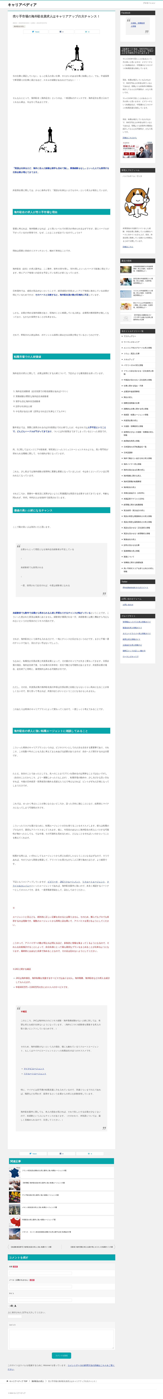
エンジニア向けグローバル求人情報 (138, 348)
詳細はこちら (128, 247)
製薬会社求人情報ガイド (132, 628)
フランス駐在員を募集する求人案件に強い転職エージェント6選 (44, 1170)
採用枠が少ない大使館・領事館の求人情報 (139, 433)
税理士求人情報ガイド (131, 639)
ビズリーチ (53, 882)
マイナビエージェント (34, 1069)
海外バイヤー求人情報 (132, 464)
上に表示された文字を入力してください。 (27, 1312)
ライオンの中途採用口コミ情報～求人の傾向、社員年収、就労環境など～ (143, 293)
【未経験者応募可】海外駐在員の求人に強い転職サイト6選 (30, 1247)
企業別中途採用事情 (132, 392)
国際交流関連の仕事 (132, 403)
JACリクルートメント (70, 882)
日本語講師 (128, 453)
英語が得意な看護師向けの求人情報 (138, 516)
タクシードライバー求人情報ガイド (137, 634)
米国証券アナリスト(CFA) (134, 499)
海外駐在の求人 (19, 26)
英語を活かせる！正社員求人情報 (137, 528)
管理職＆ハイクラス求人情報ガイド (137, 622)
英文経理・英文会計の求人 (134, 510)
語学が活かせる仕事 (132, 545)
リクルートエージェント (93, 882)
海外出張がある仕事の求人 (134, 470)
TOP (18, 1381)
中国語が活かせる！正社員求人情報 (138, 380)
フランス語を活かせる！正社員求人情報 (139, 372)
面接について (129, 557)
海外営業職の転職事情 (132, 481)
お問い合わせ (128, 605)
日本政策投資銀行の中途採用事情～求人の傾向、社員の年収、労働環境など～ (143, 269)
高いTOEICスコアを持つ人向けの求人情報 (139, 569)
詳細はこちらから (130, 138)
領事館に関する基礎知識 (133, 562)
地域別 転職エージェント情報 (136, 415)
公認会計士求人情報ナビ (132, 645)
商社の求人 (128, 397)
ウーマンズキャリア (132, 342)
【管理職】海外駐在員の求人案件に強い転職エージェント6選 (43, 1183)
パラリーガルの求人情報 (133, 365)
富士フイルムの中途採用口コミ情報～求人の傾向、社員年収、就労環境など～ (143, 305)
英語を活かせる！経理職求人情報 (137, 534)
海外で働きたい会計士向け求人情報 (138, 458)
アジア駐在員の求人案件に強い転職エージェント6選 (40, 1195)
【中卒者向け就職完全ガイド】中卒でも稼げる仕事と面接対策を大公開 (143, 317)
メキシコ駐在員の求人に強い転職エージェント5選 (39, 1207)
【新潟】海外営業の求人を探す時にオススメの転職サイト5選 (91, 1247)
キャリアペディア (23, 4)
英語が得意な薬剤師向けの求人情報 (138, 522)
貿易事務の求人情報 (132, 551)
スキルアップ (129, 359)
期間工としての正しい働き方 (134, 651)
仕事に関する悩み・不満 (133, 386)
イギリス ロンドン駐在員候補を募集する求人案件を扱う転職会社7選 (46, 1232)
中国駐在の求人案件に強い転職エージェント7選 (39, 1220)
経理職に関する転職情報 (133, 505)
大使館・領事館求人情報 (133, 426)
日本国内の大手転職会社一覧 (135, 447)
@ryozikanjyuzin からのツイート (135, 588)
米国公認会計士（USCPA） (134, 493)
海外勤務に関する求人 (132, 476)
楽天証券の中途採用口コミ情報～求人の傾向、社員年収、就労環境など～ (143, 281)
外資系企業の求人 (131, 420)
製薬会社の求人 (130, 539)
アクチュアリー (130, 336)
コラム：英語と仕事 (132, 354)
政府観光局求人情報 (132, 441)
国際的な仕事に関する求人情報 (136, 409)
